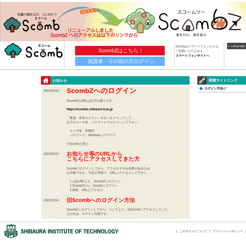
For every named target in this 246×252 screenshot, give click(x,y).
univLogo (61, 231)
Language (236, 46)
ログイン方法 (213, 88)
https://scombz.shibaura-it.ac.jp (90, 109)
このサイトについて (193, 231)
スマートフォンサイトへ (192, 55)
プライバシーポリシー (227, 231)
